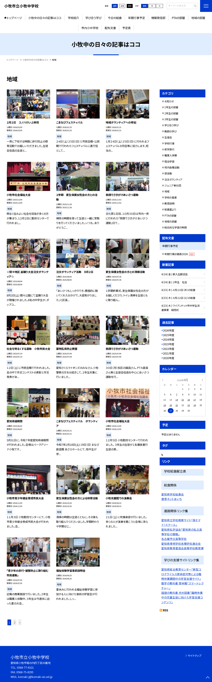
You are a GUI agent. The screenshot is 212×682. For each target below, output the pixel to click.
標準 (144, 6)
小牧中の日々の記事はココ (44, 18)
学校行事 (169, 143)
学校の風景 (170, 197)
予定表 (126, 28)
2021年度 (168, 353)
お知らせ (169, 101)
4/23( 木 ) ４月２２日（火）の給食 (178, 298)
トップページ (14, 18)
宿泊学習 (169, 161)
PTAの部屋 (178, 18)
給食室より (170, 209)
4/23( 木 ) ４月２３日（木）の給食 (178, 290)
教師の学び (170, 131)
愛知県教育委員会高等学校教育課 (182, 548)
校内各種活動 (171, 167)
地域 (166, 191)
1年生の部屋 (171, 107)
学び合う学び (93, 18)
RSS (165, 610)
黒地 (129, 6)
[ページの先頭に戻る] (208, 678)
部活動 (168, 173)
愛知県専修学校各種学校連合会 (181, 544)
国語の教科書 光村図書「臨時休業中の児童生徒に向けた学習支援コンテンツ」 (182, 597)
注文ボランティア (173, 179)
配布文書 (110, 28)
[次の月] (202, 379)
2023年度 (168, 344)
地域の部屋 (198, 18)
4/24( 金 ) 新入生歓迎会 (174, 274)
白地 (122, 6)
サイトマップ (194, 656)
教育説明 (169, 203)
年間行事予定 (136, 18)
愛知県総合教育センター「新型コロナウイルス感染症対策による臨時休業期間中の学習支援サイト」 (181, 574)
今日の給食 (115, 18)
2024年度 (168, 339)
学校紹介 (73, 18)
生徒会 (168, 137)
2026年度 (168, 330)
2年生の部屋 (171, 113)
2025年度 (168, 335)
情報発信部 (158, 18)
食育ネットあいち (171, 499)
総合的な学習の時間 (175, 227)
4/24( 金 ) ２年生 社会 (174, 282)
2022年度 (168, 349)
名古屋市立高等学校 (174, 539)
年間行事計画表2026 (179, 254)
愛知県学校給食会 (172, 494)
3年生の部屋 (171, 119)
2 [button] (14, 622)
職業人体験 (170, 155)
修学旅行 (169, 149)
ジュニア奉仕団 (172, 185)
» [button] (19, 622)
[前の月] (162, 379)
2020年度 (168, 358)
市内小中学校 (89, 28)
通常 (114, 6)
